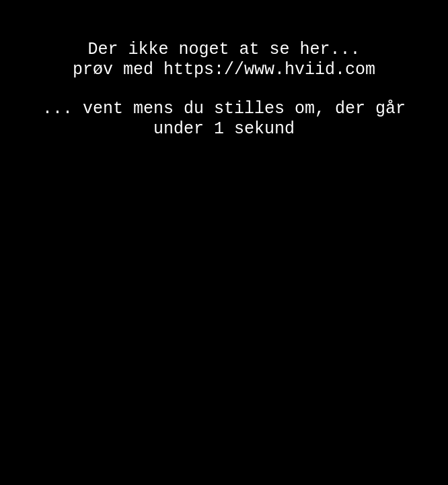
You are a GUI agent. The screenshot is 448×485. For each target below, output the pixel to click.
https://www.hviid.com (269, 73)
